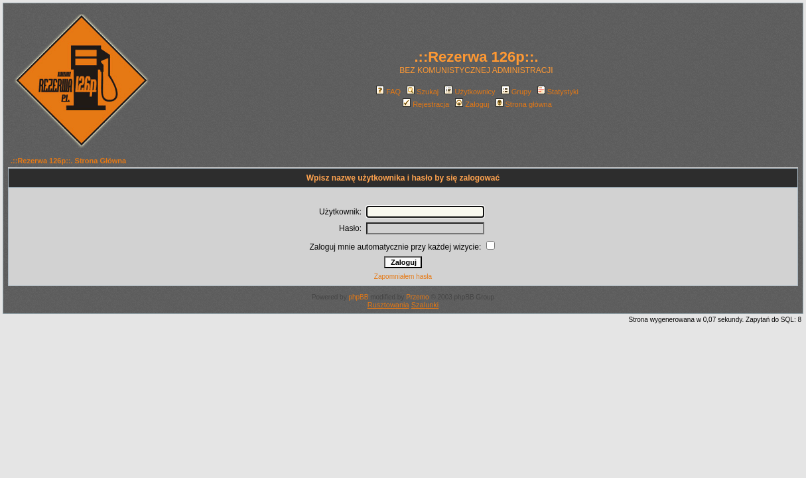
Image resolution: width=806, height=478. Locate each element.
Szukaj (422, 92)
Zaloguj (472, 104)
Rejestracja (426, 104)
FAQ (388, 92)
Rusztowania (388, 305)
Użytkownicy (469, 92)
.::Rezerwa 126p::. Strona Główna (68, 161)
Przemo (417, 297)
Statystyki (557, 92)
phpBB (358, 297)
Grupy (516, 92)
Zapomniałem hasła (403, 276)
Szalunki (425, 305)
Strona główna (524, 104)
